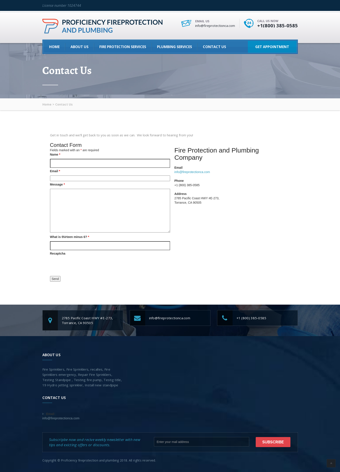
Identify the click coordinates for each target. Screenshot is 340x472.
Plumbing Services (174, 46)
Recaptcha (58, 253)
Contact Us (214, 46)
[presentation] (83, 266)
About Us (79, 46)
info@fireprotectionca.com (215, 25)
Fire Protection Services (122, 46)
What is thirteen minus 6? (69, 237)
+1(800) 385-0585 (277, 25)
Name (55, 154)
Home (54, 46)
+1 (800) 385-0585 (251, 318)
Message (57, 184)
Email (55, 171)
